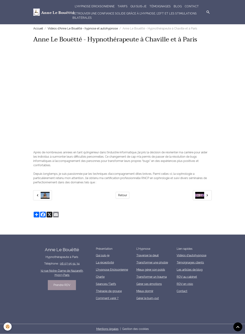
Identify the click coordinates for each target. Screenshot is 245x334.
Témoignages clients (190, 262)
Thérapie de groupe (109, 291)
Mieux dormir (144, 291)
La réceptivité (105, 262)
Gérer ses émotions (149, 284)
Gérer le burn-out (147, 298)
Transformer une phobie (152, 262)
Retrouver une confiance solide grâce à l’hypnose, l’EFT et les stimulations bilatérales (134, 15)
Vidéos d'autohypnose (191, 255)
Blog (178, 6)
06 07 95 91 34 (70, 263)
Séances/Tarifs (106, 284)
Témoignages (160, 6)
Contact (192, 6)
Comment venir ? (107, 298)
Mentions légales (107, 329)
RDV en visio (185, 284)
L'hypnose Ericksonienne (95, 6)
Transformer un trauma (151, 276)
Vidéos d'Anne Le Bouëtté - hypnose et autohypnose (83, 28)
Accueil (38, 28)
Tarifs (122, 6)
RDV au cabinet (187, 276)
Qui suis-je (138, 6)
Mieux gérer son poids (150, 269)
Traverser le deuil (147, 255)
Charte (100, 276)
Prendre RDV (61, 285)
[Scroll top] (237, 326)
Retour (122, 195)
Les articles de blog (190, 269)
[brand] (50, 12)
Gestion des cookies (135, 329)
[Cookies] (8, 327)
